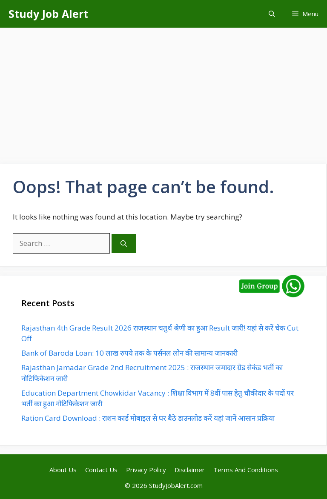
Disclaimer (190, 469)
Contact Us (101, 469)
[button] (272, 14)
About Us (63, 469)
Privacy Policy (146, 469)
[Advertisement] (163, 91)
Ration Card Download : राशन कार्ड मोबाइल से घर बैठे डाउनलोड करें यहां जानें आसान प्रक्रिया (148, 418)
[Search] (124, 243)
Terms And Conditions (245, 469)
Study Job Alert (48, 13)
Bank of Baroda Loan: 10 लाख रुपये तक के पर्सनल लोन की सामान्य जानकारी (129, 353)
